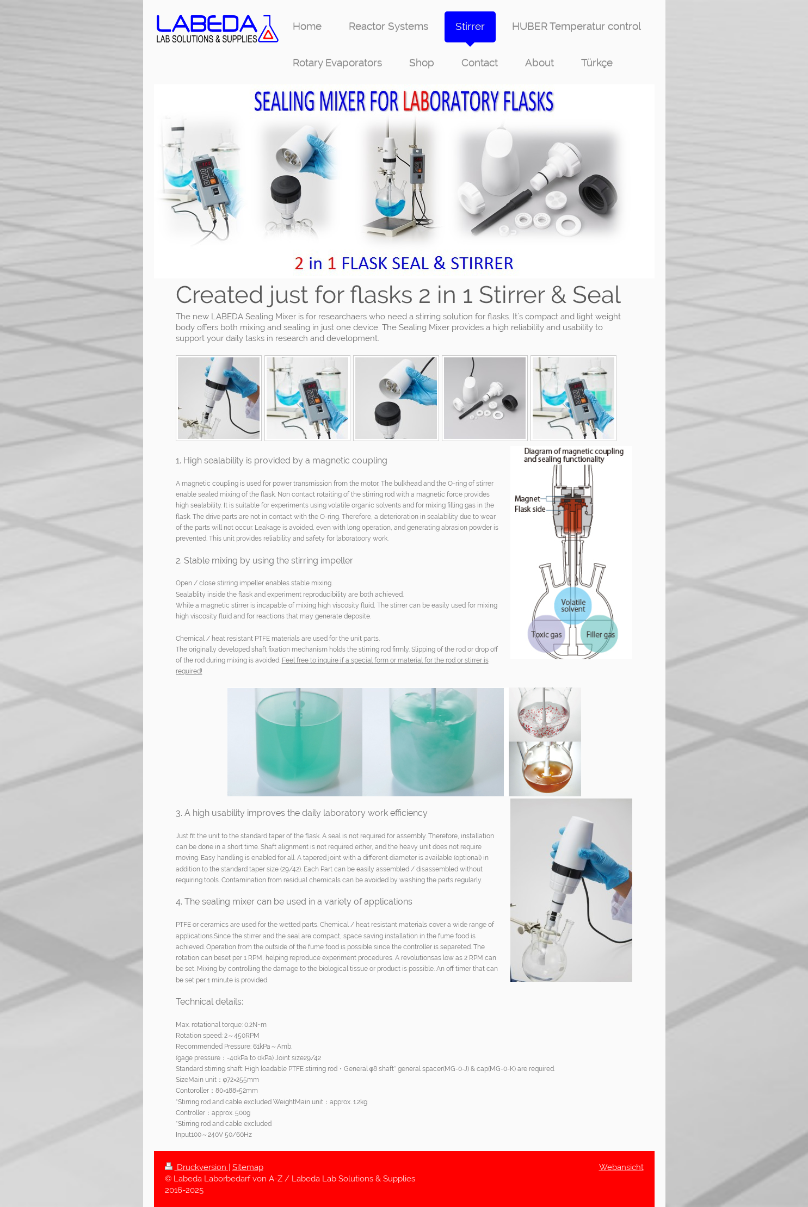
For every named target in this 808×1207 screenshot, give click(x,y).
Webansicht (621, 1167)
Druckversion (197, 1167)
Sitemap (247, 1167)
